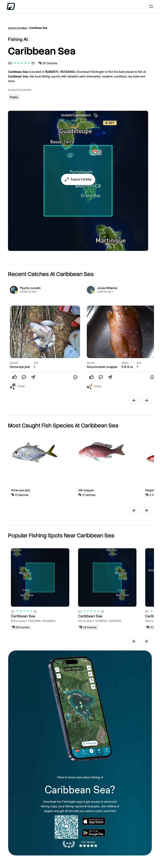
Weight (125, 362)
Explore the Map (17, 28)
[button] (78, 179)
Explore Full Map (81, 179)
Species (14, 362)
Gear (36, 362)
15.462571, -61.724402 (79, 115)
